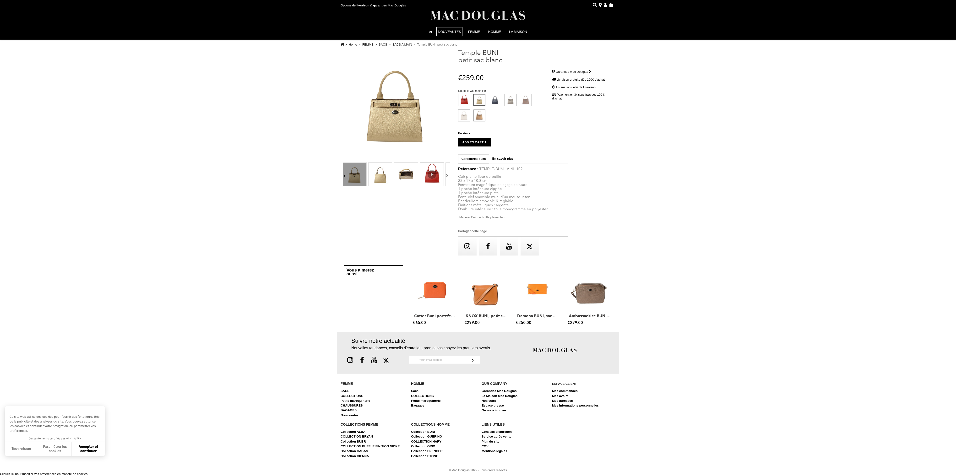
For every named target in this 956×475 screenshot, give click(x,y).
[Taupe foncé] (526, 103)
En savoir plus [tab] (503, 161)
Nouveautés (349, 417)
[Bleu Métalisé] (496, 103)
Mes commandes (565, 393)
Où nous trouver (494, 412)
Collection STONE (424, 458)
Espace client (564, 386)
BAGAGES (349, 412)
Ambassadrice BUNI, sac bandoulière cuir (590, 319)
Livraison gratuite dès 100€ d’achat (581, 82)
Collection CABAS (354, 453)
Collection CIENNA (355, 458)
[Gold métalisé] (480, 119)
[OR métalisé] (480, 103)
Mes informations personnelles (575, 408)
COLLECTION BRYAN (357, 439)
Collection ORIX (423, 448)
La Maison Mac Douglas (499, 398)
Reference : (468, 171)
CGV (485, 448)
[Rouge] (465, 103)
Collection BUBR (353, 444)
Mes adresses (562, 403)
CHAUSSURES (352, 408)
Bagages (417, 408)
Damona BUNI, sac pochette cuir (538, 319)
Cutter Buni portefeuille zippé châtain (435, 319)
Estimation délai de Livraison (576, 89)
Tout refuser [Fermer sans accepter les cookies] (21, 449)
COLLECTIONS (352, 398)
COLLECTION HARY (426, 444)
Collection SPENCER (427, 453)
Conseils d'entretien (497, 434)
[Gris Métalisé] (511, 103)
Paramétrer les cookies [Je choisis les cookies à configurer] (55, 449)
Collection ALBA (353, 434)
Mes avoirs (560, 398)
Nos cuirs (489, 403)
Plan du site (490, 444)
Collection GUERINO (426, 439)
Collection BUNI (423, 434)
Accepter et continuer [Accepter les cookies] (88, 449)
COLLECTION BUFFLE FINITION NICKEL (371, 448)
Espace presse (493, 408)
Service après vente (496, 439)
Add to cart (474, 144)
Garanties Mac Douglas (573, 74)
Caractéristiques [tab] (474, 161)
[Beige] (465, 119)
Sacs (414, 393)
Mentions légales (494, 453)
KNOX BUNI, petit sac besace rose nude (487, 319)
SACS (345, 393)
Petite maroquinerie (355, 403)
